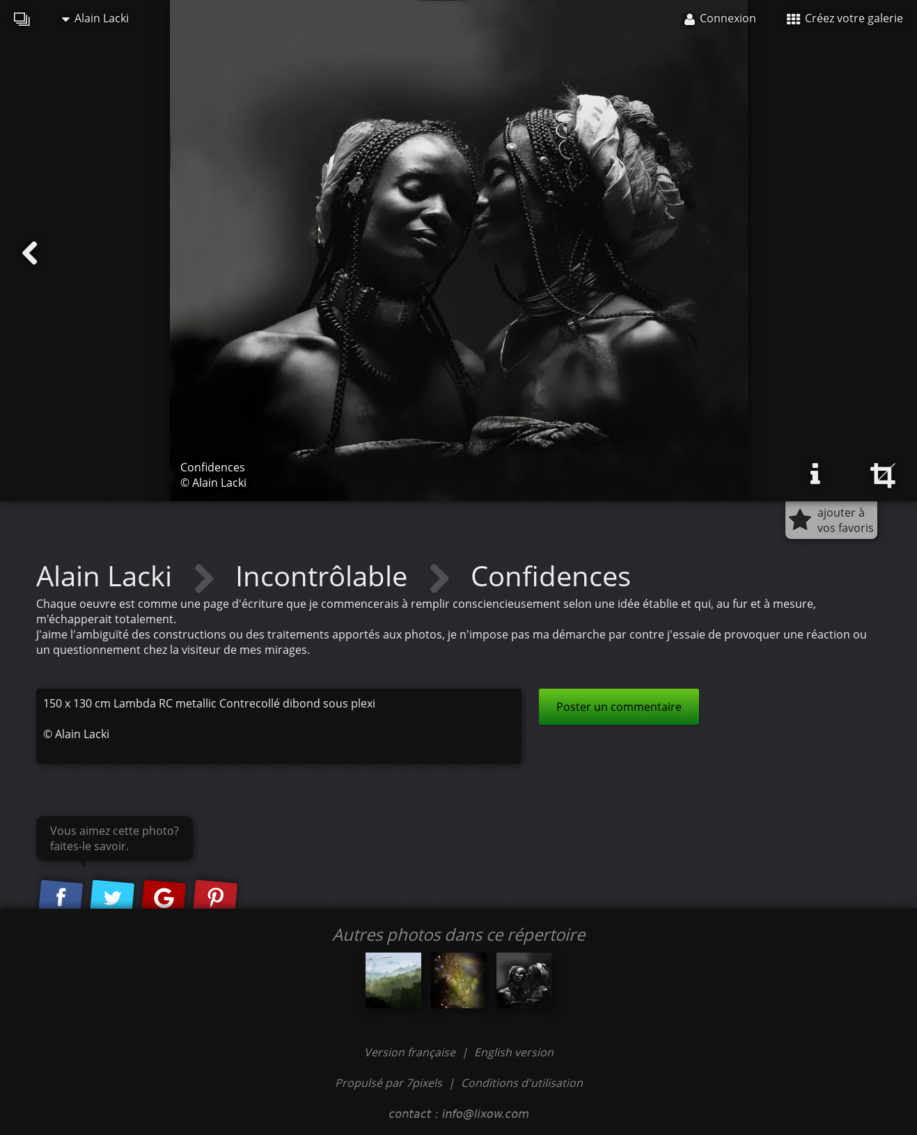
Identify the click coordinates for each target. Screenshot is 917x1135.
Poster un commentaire (619, 706)
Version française (411, 1052)
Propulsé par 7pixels (388, 1082)
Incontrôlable (324, 575)
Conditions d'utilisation (522, 1082)
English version (514, 1052)
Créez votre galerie (845, 18)
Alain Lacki (95, 18)
